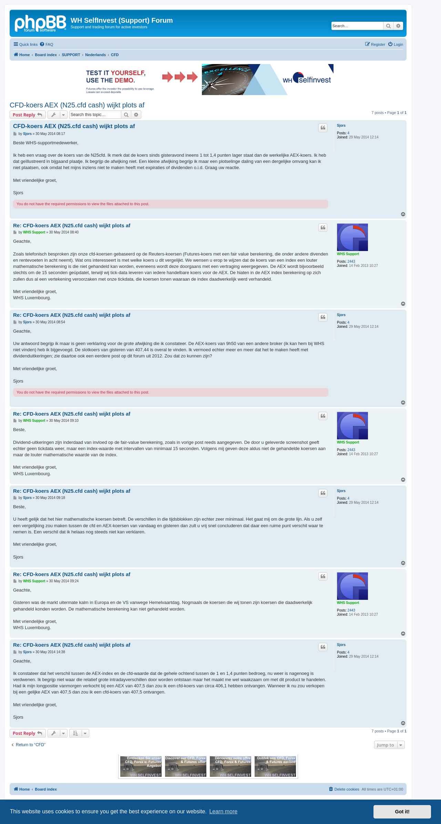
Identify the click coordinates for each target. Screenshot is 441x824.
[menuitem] (46, 44)
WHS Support (348, 254)
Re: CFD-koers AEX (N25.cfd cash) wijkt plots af (71, 225)
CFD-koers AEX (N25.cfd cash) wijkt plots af (77, 105)
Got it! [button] (402, 811)
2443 (351, 261)
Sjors (341, 125)
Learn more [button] (223, 811)
